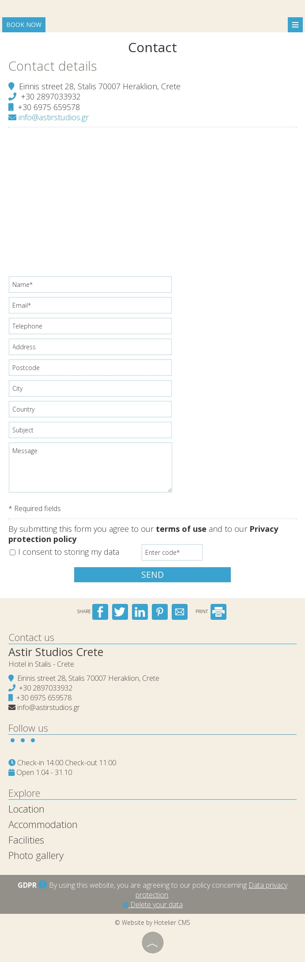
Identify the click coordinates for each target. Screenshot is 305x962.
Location (27, 807)
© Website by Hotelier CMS (152, 921)
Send (152, 574)
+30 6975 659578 (49, 106)
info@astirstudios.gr (49, 116)
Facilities (27, 838)
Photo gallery (36, 854)
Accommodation (43, 823)
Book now (23, 24)
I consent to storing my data (65, 552)
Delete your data (153, 904)
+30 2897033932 (51, 96)
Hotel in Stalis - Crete (42, 663)
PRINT (211, 610)
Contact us (32, 636)
